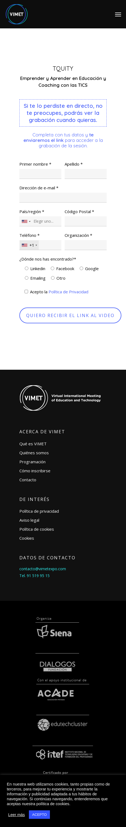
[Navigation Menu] (118, 14)
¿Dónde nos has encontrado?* (47, 259)
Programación (32, 461)
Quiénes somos (34, 452)
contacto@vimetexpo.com (42, 568)
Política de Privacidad (68, 291)
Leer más (16, 815)
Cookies (26, 538)
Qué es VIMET (33, 443)
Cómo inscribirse (34, 470)
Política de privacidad (39, 511)
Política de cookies (36, 529)
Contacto (27, 479)
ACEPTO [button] (39, 815)
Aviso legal (29, 520)
